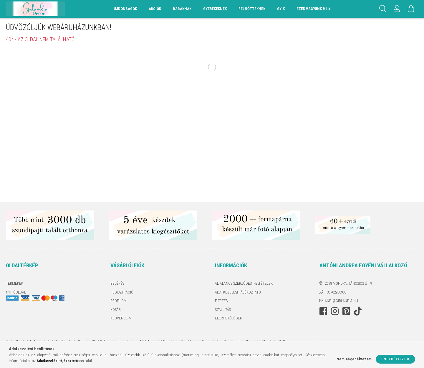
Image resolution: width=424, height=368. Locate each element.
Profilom (118, 301)
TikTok (359, 311)
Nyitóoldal (16, 292)
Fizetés (221, 301)
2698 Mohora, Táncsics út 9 (348, 283)
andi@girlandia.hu (341, 301)
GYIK (281, 8)
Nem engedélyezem (354, 359)
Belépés (117, 283)
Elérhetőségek (228, 318)
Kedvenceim (121, 318)
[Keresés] (383, 9)
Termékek (14, 283)
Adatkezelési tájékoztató (238, 292)
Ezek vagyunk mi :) (313, 8)
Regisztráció (121, 292)
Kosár (115, 309)
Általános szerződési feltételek (244, 283)
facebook (323, 311)
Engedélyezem (395, 359)
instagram (335, 311)
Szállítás (223, 309)
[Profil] (397, 9)
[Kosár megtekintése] (411, 9)
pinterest (346, 311)
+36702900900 (335, 292)
